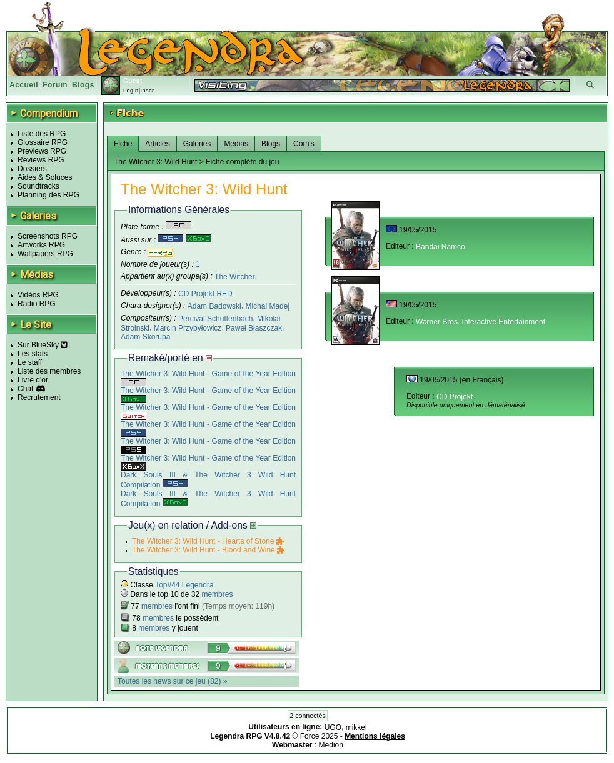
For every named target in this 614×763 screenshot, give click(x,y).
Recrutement (39, 397)
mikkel (356, 727)
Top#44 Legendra (184, 585)
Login (131, 90)
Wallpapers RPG (45, 253)
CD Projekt (454, 396)
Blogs (83, 85)
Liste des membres (49, 371)
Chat (25, 388)
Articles (157, 143)
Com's (304, 143)
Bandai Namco (440, 246)
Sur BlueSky (43, 345)
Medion (331, 745)
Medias (236, 143)
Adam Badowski (214, 306)
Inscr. (148, 90)
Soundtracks (38, 186)
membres (217, 594)
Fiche (123, 143)
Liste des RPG (42, 133)
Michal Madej (267, 306)
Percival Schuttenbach (215, 318)
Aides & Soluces (45, 177)
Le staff (30, 362)
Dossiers (32, 168)
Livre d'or (33, 380)
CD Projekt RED (205, 293)
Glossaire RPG (43, 142)
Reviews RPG (41, 160)
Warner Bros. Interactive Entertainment (480, 321)
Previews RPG (42, 151)
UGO (333, 727)
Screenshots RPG (48, 236)
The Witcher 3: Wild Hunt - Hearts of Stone (208, 541)
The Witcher (234, 276)
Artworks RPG (41, 245)
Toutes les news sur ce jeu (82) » (172, 681)
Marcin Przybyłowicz (188, 328)
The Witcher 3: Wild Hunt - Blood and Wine (208, 550)
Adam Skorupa (145, 336)
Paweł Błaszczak (254, 328)
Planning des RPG (48, 195)
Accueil (23, 85)
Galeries (197, 143)
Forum (55, 85)
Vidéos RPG (38, 295)
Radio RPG (37, 303)
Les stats (33, 353)
